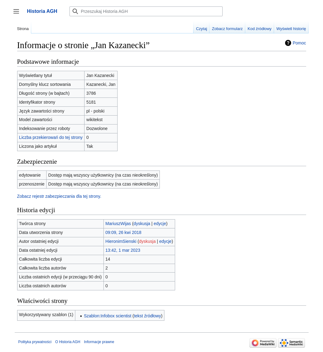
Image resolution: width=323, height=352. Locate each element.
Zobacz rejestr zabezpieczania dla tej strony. (59, 196)
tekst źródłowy (147, 315)
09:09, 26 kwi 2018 (123, 232)
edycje (160, 223)
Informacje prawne (99, 342)
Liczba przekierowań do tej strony (51, 137)
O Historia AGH (67, 342)
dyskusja (141, 223)
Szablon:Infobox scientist (107, 315)
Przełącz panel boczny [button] (18, 14)
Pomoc (299, 42)
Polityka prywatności (35, 342)
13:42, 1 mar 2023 (122, 250)
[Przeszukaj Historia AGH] (146, 11)
